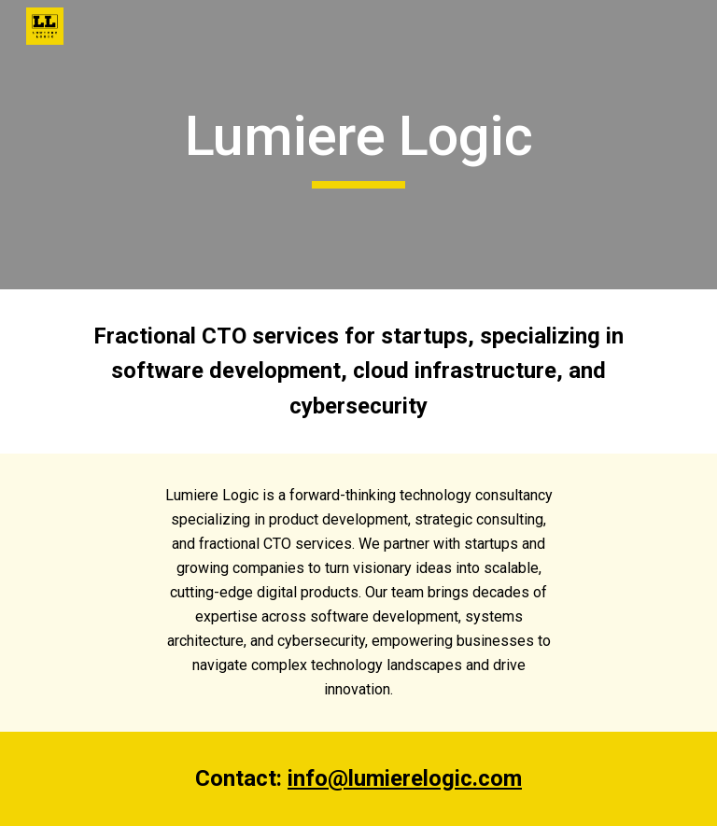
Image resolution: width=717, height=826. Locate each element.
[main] (358, 144)
